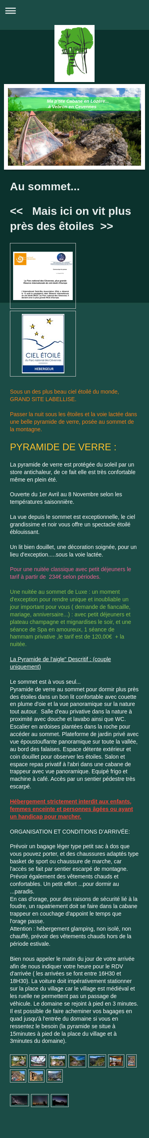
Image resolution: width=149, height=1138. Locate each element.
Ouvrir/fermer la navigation (74, 10)
